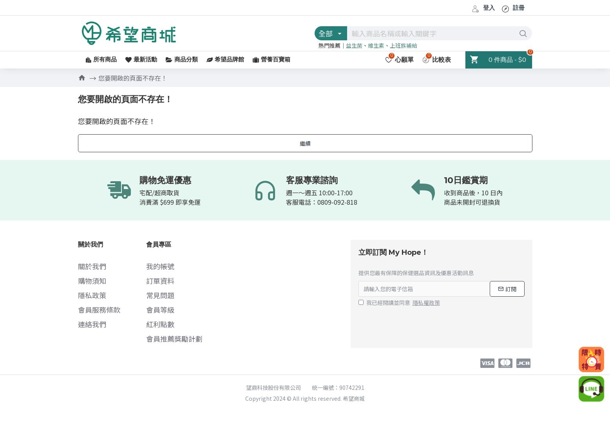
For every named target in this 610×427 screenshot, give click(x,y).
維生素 (376, 45)
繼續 (305, 143)
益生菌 (354, 45)
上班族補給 (403, 45)
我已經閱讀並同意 (399, 303)
